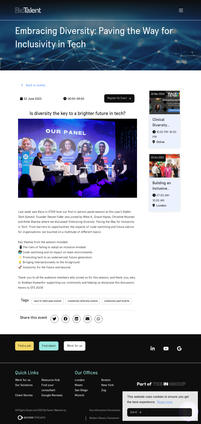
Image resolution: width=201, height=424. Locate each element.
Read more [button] (165, 402)
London (80, 380)
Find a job (24, 345)
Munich (79, 395)
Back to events (35, 85)
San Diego (81, 390)
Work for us (74, 345)
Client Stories (24, 395)
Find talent (49, 345)
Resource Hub (50, 380)
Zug (103, 390)
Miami (79, 385)
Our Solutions (24, 385)
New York (107, 385)
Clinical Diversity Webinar (160, 125)
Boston (106, 380)
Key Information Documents (104, 410)
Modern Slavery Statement (104, 418)
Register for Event (117, 98)
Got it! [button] (133, 412)
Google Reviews (51, 395)
